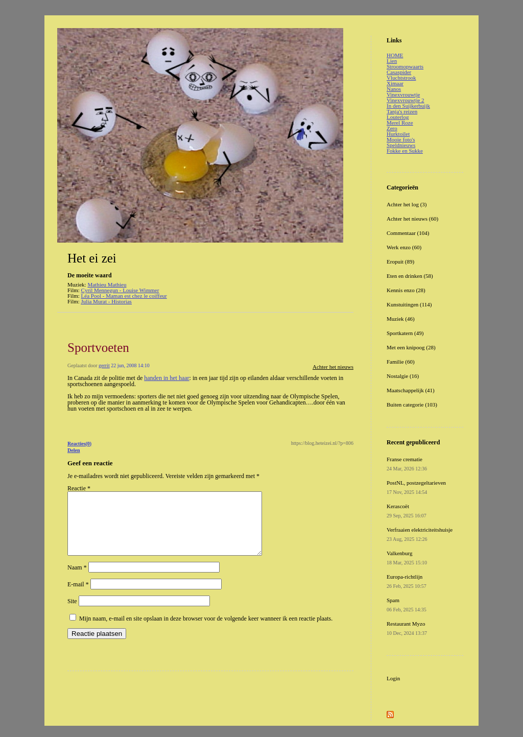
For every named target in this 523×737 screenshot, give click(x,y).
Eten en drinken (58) (410, 276)
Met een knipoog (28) (411, 347)
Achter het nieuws (333, 367)
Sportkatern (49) (405, 333)
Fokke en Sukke (405, 151)
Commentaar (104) (408, 233)
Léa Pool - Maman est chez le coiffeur (124, 296)
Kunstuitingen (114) (409, 304)
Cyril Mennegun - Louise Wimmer (120, 290)
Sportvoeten (98, 347)
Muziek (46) (401, 319)
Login (393, 678)
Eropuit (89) (400, 261)
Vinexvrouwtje (403, 94)
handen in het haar (166, 378)
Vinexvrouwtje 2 (405, 100)
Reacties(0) (79, 443)
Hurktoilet (398, 134)
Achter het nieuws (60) (412, 219)
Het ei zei (91, 258)
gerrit (104, 365)
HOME (395, 55)
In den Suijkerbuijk (408, 106)
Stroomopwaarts (405, 66)
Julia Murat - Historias (106, 301)
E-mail (78, 596)
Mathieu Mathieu (106, 284)
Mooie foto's (401, 139)
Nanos (394, 89)
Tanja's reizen (402, 111)
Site (72, 613)
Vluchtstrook (401, 78)
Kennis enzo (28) (406, 290)
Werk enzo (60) (404, 247)
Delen (73, 450)
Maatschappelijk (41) (411, 390)
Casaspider (399, 72)
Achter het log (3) (407, 204)
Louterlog (398, 117)
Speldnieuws (401, 145)
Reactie (78, 488)
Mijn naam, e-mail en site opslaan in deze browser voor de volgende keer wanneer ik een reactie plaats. (205, 630)
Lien (392, 61)
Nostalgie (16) (403, 376)
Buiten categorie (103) (412, 404)
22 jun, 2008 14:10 (130, 365)
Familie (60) (401, 362)
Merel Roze (400, 123)
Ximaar (395, 83)
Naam (77, 579)
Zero (392, 128)
